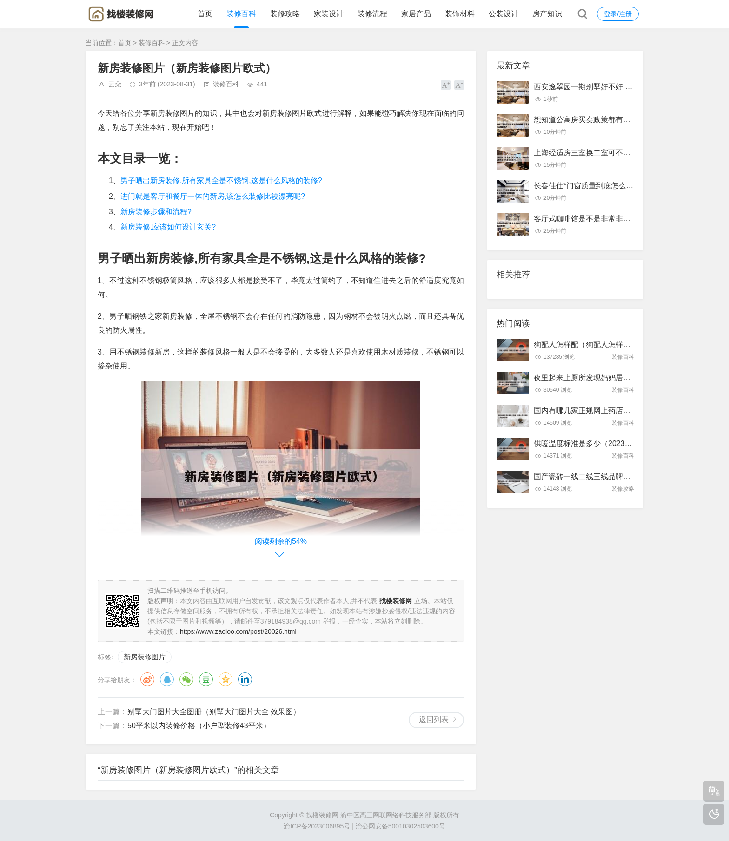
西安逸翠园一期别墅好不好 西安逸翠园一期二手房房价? (626, 87)
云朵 (114, 84)
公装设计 (503, 14)
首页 (205, 14)
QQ (167, 679)
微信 (186, 679)
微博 (147, 679)
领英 (245, 679)
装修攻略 (285, 14)
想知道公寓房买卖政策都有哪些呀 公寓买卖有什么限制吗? (630, 120)
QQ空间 (225, 679)
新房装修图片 (145, 657)
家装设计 (329, 14)
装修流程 (372, 14)
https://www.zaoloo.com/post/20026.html (238, 631)
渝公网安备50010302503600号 (400, 826)
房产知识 (547, 14)
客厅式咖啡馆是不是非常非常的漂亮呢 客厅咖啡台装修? (626, 219)
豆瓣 (206, 679)
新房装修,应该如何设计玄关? (168, 227)
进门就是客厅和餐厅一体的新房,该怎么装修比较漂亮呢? (212, 196)
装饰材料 (460, 14)
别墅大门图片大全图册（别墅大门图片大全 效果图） (213, 712)
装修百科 (241, 14)
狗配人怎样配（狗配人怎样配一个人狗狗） (604, 344)
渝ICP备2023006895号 (317, 826)
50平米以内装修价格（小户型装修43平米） (199, 725)
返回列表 (434, 719)
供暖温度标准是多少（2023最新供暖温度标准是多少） (624, 443)
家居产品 (416, 14)
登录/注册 (618, 14)
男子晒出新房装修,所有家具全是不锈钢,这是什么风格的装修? (221, 180)
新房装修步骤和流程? (156, 212)
